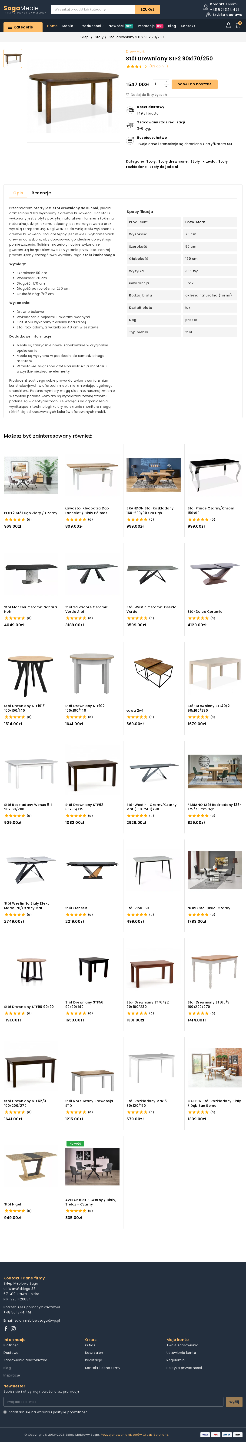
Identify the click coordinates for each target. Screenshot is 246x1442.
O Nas (90, 1345)
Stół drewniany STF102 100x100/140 (85, 708)
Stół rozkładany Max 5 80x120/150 (146, 1103)
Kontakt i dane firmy (102, 1367)
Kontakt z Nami (223, 4)
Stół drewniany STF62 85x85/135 (84, 807)
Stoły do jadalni (164, 166)
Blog (7, 1367)
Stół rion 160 (137, 908)
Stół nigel (12, 1204)
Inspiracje (11, 1375)
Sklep (84, 37)
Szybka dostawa (228, 14)
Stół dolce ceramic (205, 612)
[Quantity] (158, 84)
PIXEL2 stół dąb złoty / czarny (30, 513)
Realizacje (93, 1360)
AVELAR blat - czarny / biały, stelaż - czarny (90, 1202)
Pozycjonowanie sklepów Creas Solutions (134, 1434)
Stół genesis (76, 908)
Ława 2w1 (134, 710)
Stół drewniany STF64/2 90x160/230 (147, 1004)
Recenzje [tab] (41, 193)
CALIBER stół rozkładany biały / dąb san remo (214, 1103)
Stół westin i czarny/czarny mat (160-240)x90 (151, 807)
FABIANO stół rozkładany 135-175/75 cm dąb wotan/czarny (215, 807)
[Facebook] (5, 1329)
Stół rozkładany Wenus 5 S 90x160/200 (28, 807)
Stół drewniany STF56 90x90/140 (84, 1004)
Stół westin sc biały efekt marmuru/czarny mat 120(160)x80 (26, 905)
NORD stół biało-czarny (209, 908)
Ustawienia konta (181, 1352)
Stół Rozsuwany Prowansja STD (89, 1103)
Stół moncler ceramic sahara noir (30, 609)
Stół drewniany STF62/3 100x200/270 (25, 1103)
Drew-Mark (135, 51)
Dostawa (11, 1352)
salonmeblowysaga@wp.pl (37, 1320)
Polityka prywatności (184, 1367)
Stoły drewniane (173, 161)
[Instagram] (13, 1329)
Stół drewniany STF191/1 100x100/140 (25, 708)
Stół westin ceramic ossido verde (151, 609)
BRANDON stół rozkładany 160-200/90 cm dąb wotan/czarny (150, 510)
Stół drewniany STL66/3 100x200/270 (208, 1004)
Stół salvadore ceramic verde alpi (86, 609)
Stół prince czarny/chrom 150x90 (211, 510)
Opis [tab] (18, 193)
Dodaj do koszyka (195, 84)
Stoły (99, 37)
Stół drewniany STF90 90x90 (29, 1007)
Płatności (11, 1345)
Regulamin (175, 1360)
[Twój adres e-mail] (113, 1402)
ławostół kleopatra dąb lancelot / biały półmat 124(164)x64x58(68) (87, 510)
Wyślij (234, 1402)
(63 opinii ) (158, 66)
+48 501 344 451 (17, 1312)
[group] (73, 95)
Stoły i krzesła (203, 161)
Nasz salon (94, 1352)
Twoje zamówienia (182, 1345)
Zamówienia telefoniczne (25, 1360)
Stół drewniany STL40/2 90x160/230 (209, 708)
